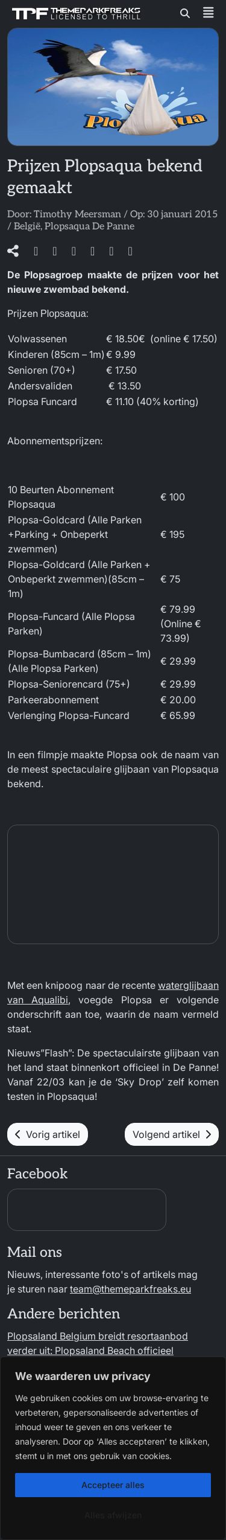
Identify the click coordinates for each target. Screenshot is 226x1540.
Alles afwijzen (113, 1515)
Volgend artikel (172, 1134)
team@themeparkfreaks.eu (130, 1289)
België (27, 226)
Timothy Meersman (77, 214)
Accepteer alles (113, 1485)
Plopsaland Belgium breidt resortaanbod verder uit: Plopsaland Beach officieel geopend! (97, 1350)
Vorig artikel (47, 1134)
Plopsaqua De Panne (89, 226)
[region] (113, 1448)
